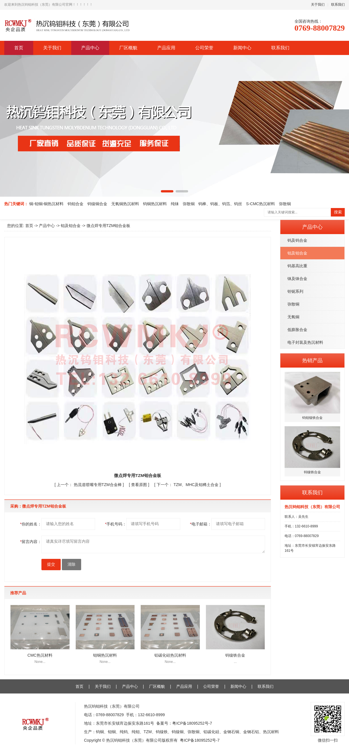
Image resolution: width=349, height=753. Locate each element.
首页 (18, 47)
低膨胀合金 (297, 329)
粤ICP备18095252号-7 (192, 723)
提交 (51, 564)
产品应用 (166, 47)
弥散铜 (189, 203)
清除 (71, 564)
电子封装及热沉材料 (305, 342)
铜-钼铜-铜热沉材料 (46, 203)
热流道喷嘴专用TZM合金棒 (90, 484)
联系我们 (338, 5)
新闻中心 (242, 47)
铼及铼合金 (297, 278)
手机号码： (115, 524)
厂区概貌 (128, 47)
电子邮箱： (200, 524)
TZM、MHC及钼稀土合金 (188, 484)
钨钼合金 (75, 203)
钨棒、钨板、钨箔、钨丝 (220, 203)
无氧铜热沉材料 (125, 203)
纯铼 (175, 203)
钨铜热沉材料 (155, 203)
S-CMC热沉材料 (260, 203)
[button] (167, 191)
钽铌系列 (295, 291)
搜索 (338, 212)
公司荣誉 (204, 47)
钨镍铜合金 (97, 203)
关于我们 (318, 5)
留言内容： (30, 541)
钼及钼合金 (297, 253)
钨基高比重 (297, 266)
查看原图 (139, 484)
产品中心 (90, 47)
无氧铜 (293, 317)
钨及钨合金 (297, 240)
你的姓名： (30, 524)
